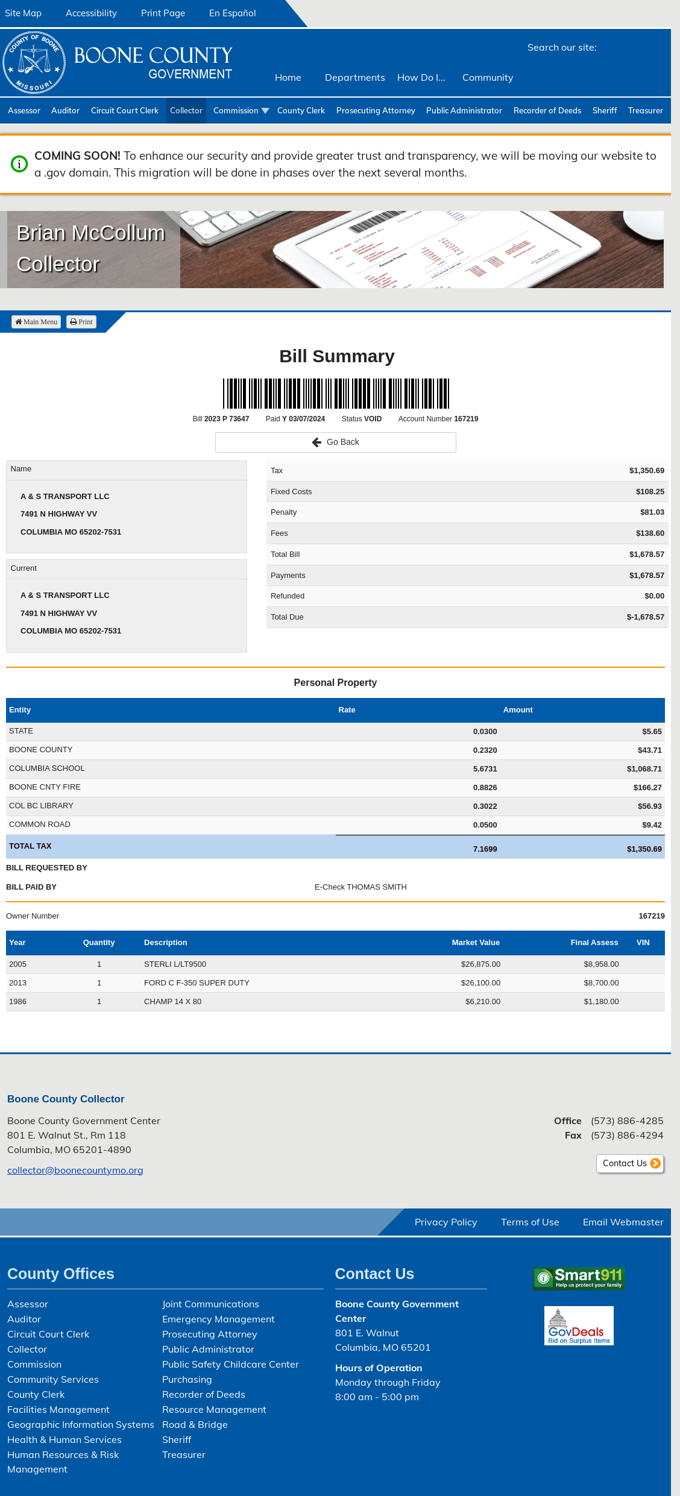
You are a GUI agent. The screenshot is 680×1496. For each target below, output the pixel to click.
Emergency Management (218, 1319)
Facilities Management (58, 1409)
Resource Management (214, 1409)
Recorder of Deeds (547, 110)
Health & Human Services (64, 1439)
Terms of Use (530, 1222)
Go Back (335, 442)
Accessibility (91, 13)
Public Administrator (464, 110)
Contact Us (625, 1163)
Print (81, 322)
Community (488, 77)
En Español (232, 13)
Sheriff (605, 110)
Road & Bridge (195, 1424)
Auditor (65, 110)
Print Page (163, 13)
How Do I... (421, 77)
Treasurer (645, 110)
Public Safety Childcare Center (230, 1364)
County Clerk (301, 110)
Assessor (24, 110)
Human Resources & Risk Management (63, 1461)
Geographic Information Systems (80, 1424)
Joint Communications (210, 1304)
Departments (355, 77)
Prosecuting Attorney (375, 110)
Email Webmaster (623, 1222)
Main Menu (36, 322)
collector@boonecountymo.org (75, 1170)
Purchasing (187, 1379)
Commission (236, 110)
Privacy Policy (446, 1222)
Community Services (53, 1379)
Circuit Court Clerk (125, 110)
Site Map (23, 13)
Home (288, 77)
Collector (186, 110)
